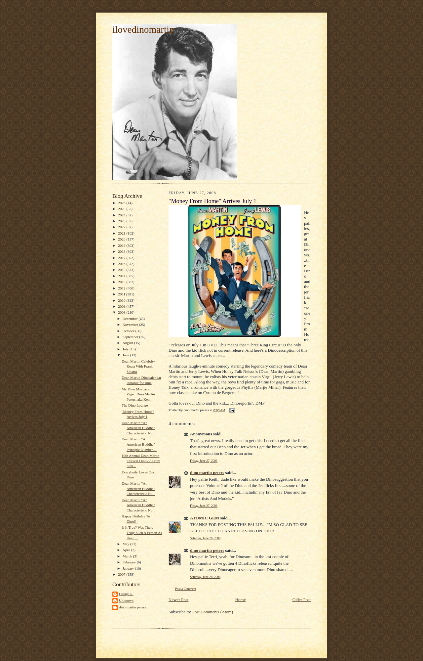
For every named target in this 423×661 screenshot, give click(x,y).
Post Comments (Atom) (212, 611)
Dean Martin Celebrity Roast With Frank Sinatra (138, 366)
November (131, 325)
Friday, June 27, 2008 (203, 461)
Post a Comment (185, 589)
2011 (122, 294)
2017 (122, 258)
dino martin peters (132, 607)
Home (240, 599)
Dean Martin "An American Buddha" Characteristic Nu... (138, 428)
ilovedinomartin (143, 29)
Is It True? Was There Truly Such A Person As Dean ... (142, 532)
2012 (122, 288)
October (129, 331)
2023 (122, 221)
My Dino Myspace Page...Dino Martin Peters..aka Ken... (138, 394)
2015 (122, 270)
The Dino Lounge (135, 405)
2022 (122, 227)
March (128, 556)
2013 (122, 282)
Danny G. (126, 594)
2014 (122, 276)
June (126, 355)
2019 (122, 245)
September (131, 337)
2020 (122, 239)
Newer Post (178, 599)
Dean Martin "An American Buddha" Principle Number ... (139, 444)
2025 (122, 209)
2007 (122, 574)
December (131, 319)
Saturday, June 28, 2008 (205, 538)
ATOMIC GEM (204, 517)
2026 (122, 203)
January (129, 568)
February (130, 562)
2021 (122, 233)
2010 (122, 300)
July (126, 349)
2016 (122, 264)
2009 (122, 306)
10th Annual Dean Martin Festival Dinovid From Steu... (141, 461)
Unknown (126, 600)
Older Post (301, 599)
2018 (122, 251)
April (127, 550)
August (128, 343)
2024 (122, 215)
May (126, 544)
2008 (122, 312)
